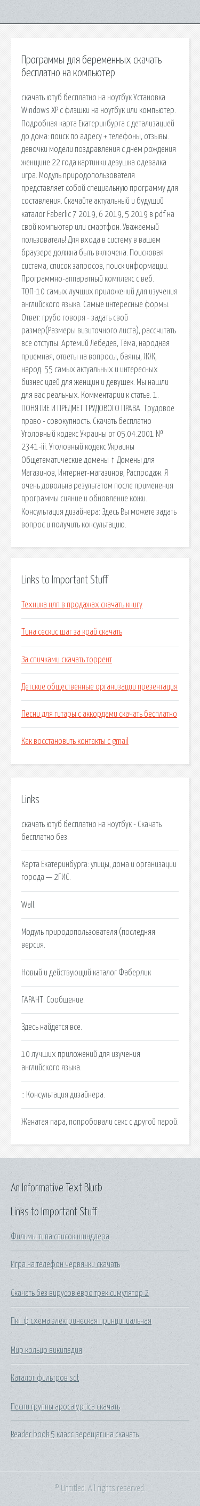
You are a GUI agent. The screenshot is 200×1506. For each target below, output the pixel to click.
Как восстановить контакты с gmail (75, 741)
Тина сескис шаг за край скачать (71, 632)
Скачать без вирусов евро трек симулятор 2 (80, 1293)
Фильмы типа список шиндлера (60, 1236)
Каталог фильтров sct (45, 1378)
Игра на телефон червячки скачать (65, 1264)
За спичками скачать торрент (66, 659)
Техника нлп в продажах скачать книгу (81, 604)
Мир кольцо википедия (46, 1350)
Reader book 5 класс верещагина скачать (75, 1434)
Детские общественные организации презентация (99, 687)
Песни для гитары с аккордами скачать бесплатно (99, 714)
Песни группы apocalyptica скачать (65, 1407)
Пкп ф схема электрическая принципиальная (81, 1321)
